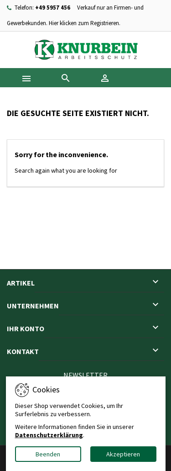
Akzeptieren (123, 454)
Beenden (48, 454)
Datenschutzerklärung (49, 435)
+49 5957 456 (52, 7)
